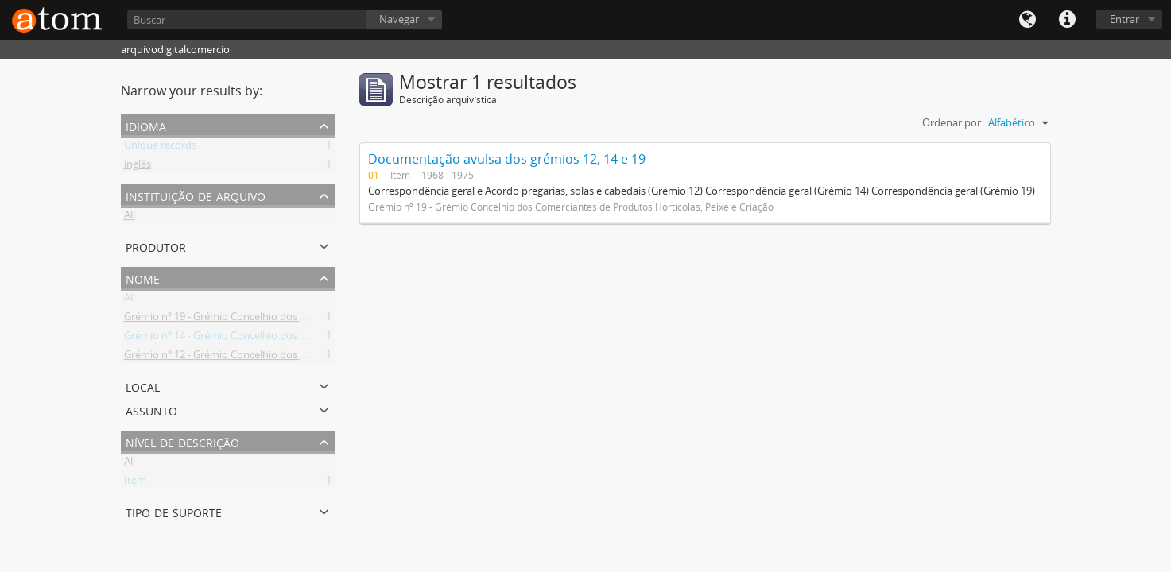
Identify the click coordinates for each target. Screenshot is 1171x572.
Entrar (1124, 19)
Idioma (1027, 20)
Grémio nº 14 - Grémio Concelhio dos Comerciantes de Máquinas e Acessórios (306, 338)
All (129, 218)
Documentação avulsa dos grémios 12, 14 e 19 (507, 159)
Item (135, 483)
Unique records (160, 148)
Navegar (399, 19)
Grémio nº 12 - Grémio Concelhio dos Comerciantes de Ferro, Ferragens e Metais (312, 357)
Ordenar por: (952, 122)
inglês (137, 167)
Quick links (1067, 20)
